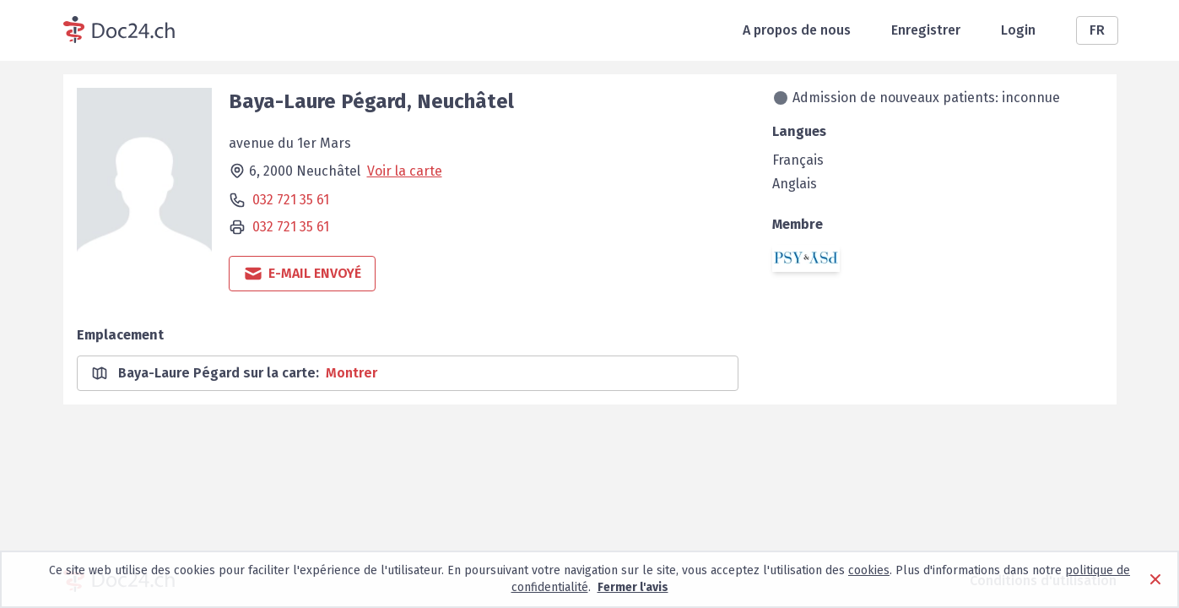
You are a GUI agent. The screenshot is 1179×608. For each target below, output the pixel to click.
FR (1097, 30)
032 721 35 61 (290, 200)
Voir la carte (404, 171)
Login (1018, 30)
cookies (869, 570)
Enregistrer (925, 30)
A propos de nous (797, 30)
